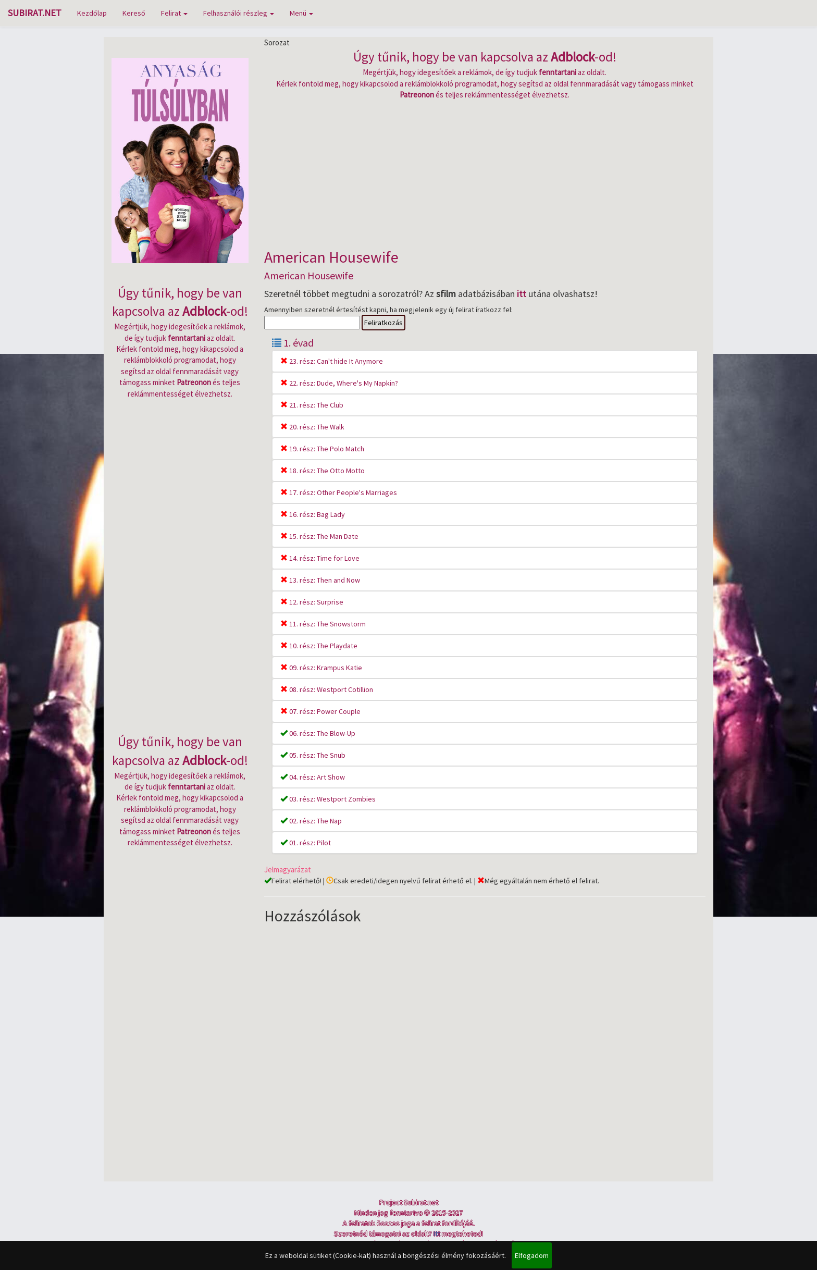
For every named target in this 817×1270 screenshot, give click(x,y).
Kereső (133, 13)
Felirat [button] (174, 13)
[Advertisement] (485, 173)
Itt (437, 1233)
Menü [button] (301, 13)
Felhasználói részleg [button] (238, 13)
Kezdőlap (92, 13)
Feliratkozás (383, 322)
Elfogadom (532, 1255)
